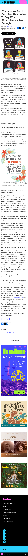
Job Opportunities (7, 509)
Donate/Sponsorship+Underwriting (10, 512)
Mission (4, 506)
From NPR (5, 319)
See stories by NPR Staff (7, 333)
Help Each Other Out (17, 297)
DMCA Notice (6, 527)
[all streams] (26, 554)
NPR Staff (9, 26)
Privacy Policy (6, 515)
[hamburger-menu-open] (2, 2)
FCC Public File (6, 518)
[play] (2, 554)
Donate (23, 2)
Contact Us (5, 524)
